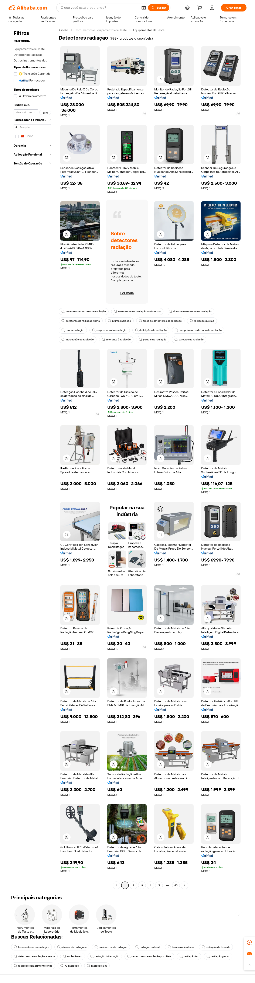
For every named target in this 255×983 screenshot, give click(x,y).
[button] (143, 7)
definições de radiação (151, 330)
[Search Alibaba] (99, 7)
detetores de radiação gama (80, 321)
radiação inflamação (104, 956)
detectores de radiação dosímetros (137, 311)
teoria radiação (72, 330)
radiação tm (189, 956)
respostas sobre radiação (109, 330)
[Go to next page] (184, 885)
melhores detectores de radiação (83, 311)
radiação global (218, 956)
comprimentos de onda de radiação (198, 330)
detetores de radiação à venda (34, 956)
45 (175, 885)
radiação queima (202, 321)
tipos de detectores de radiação (190, 311)
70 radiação (69, 965)
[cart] (200, 8)
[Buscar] (158, 7)
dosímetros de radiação (111, 947)
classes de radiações (71, 947)
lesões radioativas (181, 947)
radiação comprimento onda (33, 965)
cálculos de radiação (189, 339)
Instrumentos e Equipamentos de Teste (101, 30)
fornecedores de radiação (31, 947)
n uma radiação (119, 321)
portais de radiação (152, 339)
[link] (249, 942)
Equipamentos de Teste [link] (148, 30)
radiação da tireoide (216, 947)
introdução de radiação (77, 339)
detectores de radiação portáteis (149, 956)
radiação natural (147, 947)
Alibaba (63, 30)
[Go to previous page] (116, 885)
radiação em (72, 956)
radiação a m (97, 965)
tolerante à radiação (116, 339)
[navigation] (32, 458)
